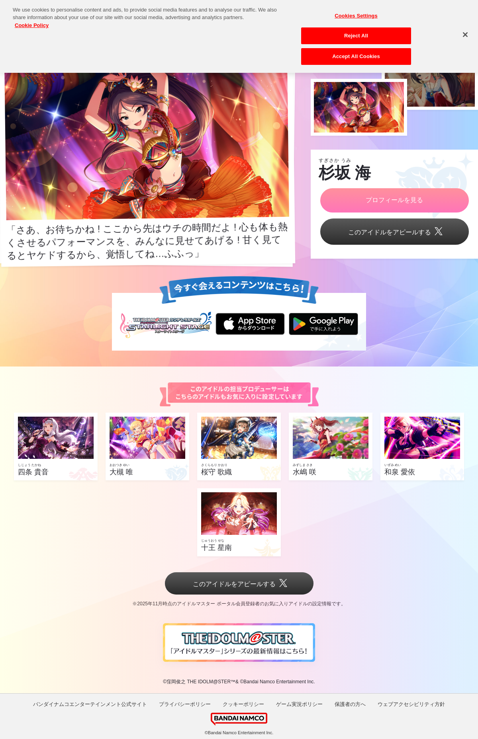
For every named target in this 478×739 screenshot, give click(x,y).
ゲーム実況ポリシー (299, 704)
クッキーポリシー (243, 704)
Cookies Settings (356, 11)
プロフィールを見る (394, 200)
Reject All (356, 30)
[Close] (465, 29)
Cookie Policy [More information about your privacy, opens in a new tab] (32, 20)
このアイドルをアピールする (394, 232)
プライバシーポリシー (185, 704)
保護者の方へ (350, 704)
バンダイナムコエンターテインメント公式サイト (90, 704)
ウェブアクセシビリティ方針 (411, 704)
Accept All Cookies (356, 51)
